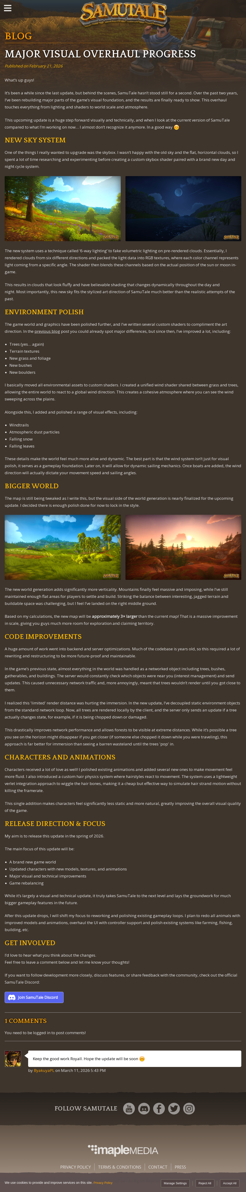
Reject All (205, 1183)
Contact (157, 1167)
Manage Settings (175, 1183)
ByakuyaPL (44, 1070)
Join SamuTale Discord (38, 997)
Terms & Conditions (119, 1167)
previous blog (47, 331)
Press (180, 1167)
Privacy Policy (75, 1167)
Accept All (229, 1183)
